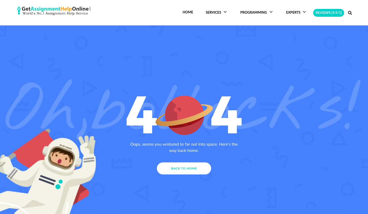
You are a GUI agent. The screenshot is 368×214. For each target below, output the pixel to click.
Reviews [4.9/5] (329, 12)
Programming (257, 11)
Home (188, 12)
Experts (296, 11)
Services (217, 11)
